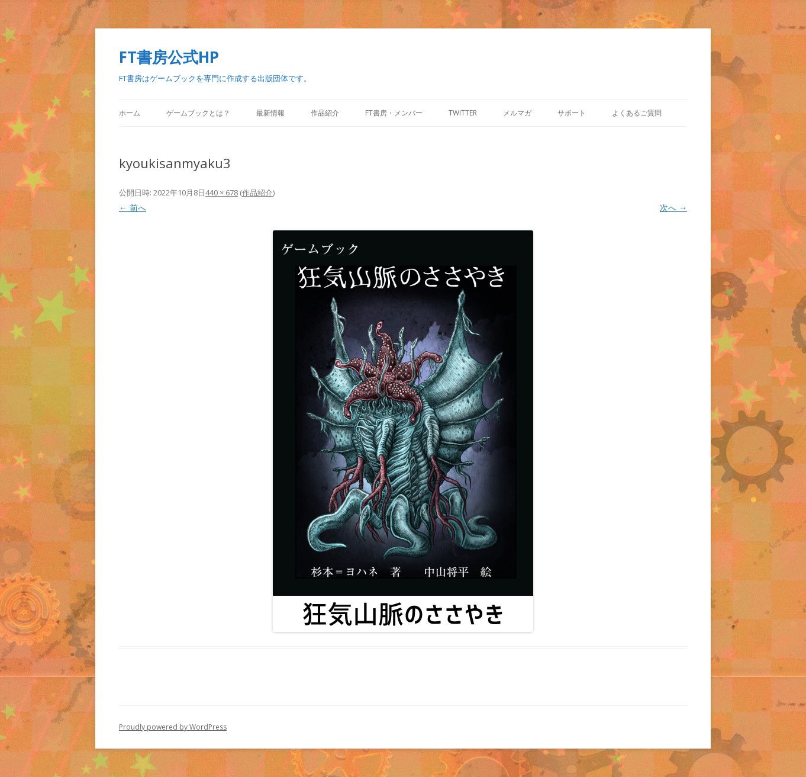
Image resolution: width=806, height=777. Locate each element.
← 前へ (132, 207)
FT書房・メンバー (394, 113)
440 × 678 (221, 192)
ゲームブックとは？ (198, 113)
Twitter (463, 113)
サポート (571, 113)
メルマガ (517, 113)
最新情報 (270, 113)
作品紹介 (325, 113)
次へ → (673, 207)
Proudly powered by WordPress (173, 727)
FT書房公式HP (169, 57)
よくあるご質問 (637, 113)
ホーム (129, 113)
